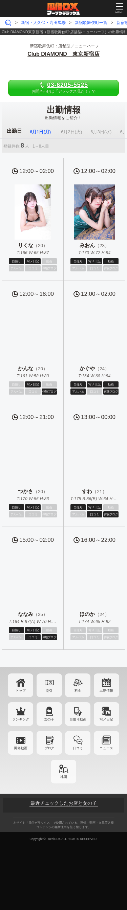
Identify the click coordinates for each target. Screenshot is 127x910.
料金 (78, 690)
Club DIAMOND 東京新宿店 (63, 54)
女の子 (49, 719)
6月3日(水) (100, 131)
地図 (63, 777)
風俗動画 (20, 748)
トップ (21, 690)
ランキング (20, 719)
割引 (49, 690)
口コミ (77, 748)
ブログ (49, 748)
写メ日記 (106, 719)
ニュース (106, 748)
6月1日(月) (40, 131)
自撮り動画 (77, 719)
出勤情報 (106, 690)
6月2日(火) (71, 131)
